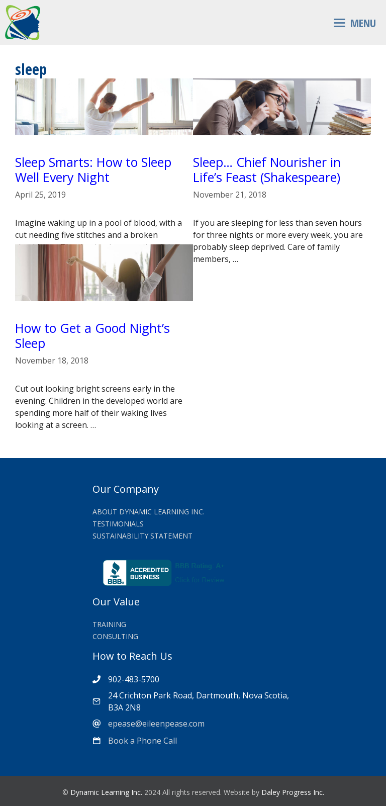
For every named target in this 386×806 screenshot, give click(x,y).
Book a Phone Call (142, 740)
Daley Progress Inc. (292, 792)
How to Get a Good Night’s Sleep (92, 335)
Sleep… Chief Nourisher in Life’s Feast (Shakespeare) (267, 169)
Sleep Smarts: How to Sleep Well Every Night (93, 169)
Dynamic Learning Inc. (106, 792)
